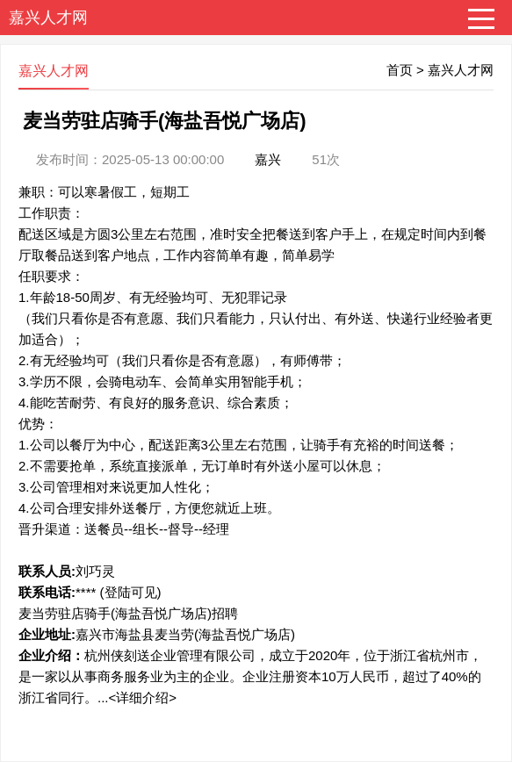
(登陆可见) (131, 592)
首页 (399, 69)
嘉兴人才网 (48, 17)
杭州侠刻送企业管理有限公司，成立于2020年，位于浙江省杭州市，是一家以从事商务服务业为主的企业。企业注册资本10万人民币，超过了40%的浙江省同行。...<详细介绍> (250, 676)
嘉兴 (268, 159)
